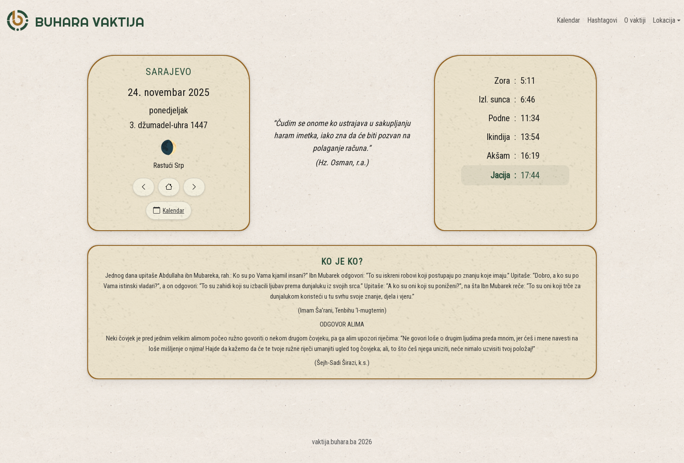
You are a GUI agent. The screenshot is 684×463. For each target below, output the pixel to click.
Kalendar (568, 20)
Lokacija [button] (664, 20)
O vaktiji (635, 20)
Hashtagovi (602, 20)
